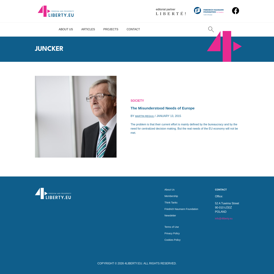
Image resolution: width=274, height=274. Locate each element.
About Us (66, 29)
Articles (88, 29)
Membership (167, 191)
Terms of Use (168, 225)
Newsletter (166, 212)
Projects (110, 29)
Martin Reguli (146, 117)
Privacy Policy (168, 232)
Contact (133, 29)
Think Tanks (167, 198)
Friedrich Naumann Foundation (179, 205)
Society (138, 100)
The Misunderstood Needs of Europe (167, 108)
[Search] (211, 29)
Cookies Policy (169, 239)
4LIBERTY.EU (133, 263)
